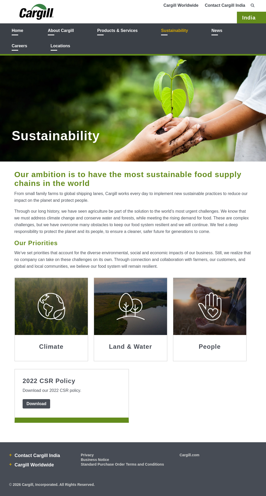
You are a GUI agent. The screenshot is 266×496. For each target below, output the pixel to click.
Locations (60, 46)
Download (36, 403)
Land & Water (130, 346)
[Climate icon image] (51, 306)
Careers (19, 46)
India (249, 18)
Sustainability (174, 30)
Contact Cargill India (225, 5)
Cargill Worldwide (180, 5)
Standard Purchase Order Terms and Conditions (122, 464)
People (210, 346)
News (216, 30)
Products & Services (117, 30)
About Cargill (61, 30)
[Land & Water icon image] (130, 306)
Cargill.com (189, 455)
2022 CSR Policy (49, 380)
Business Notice (95, 460)
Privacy (87, 455)
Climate (51, 346)
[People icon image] (209, 306)
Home (17, 30)
